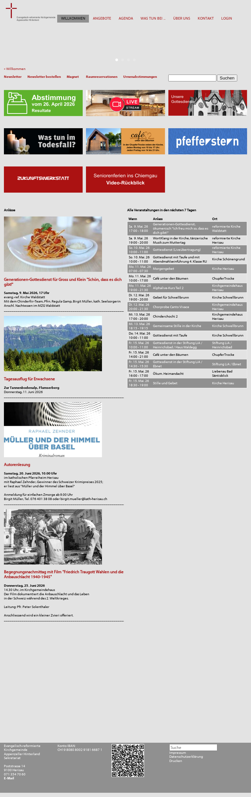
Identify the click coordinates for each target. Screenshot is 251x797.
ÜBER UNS (181, 18)
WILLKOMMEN (73, 18)
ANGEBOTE (102, 18)
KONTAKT (206, 18)
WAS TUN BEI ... (153, 18)
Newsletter (13, 77)
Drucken (175, 761)
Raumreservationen (101, 77)
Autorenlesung (17, 464)
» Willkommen (15, 69)
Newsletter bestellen (44, 77)
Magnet (73, 77)
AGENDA (126, 18)
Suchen (227, 78)
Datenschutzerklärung (186, 757)
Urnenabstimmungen (140, 77)
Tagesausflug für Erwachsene (29, 378)
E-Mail (9, 778)
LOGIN (226, 18)
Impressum (177, 753)
